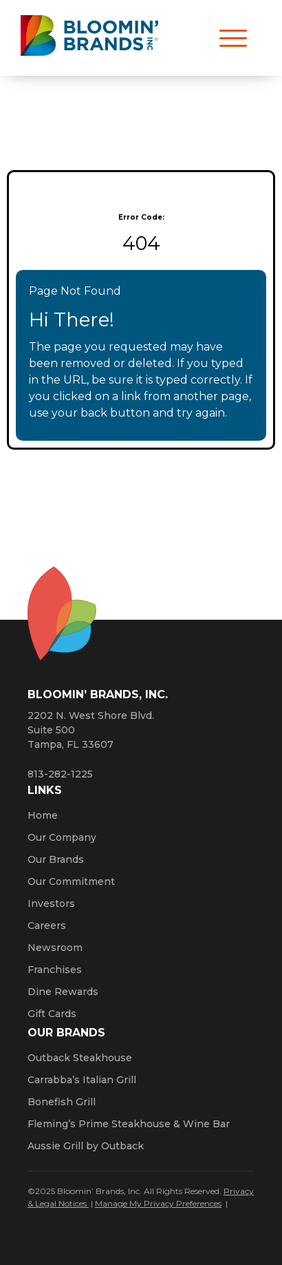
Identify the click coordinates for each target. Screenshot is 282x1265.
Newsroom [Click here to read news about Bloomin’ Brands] (55, 947)
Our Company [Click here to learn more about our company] (62, 837)
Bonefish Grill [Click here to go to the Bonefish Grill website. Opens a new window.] (62, 1102)
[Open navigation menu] (227, 38)
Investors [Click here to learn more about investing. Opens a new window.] (51, 903)
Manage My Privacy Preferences (158, 1203)
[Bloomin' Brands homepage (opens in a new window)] (89, 38)
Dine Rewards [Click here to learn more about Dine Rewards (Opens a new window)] (63, 991)
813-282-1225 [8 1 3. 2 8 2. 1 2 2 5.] (60, 774)
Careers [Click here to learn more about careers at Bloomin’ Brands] (47, 925)
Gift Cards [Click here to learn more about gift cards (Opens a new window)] (52, 1013)
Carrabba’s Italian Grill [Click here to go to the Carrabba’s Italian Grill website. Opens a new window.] (82, 1080)
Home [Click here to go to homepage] (43, 815)
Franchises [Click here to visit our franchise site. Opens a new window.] (55, 969)
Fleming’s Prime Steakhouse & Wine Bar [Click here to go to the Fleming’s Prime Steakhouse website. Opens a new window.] (129, 1124)
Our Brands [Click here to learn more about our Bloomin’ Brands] (56, 859)
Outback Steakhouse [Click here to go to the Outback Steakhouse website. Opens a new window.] (80, 1058)
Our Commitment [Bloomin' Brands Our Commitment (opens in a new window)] (71, 881)
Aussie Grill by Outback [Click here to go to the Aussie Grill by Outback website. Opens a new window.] (86, 1146)
